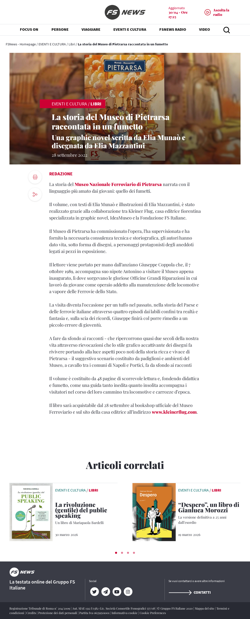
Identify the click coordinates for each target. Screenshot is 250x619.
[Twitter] (94, 591)
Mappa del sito (205, 608)
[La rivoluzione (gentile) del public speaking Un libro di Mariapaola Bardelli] (86, 513)
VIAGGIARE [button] (91, 29)
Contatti (189, 592)
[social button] (35, 194)
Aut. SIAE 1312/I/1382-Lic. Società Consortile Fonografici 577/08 (114, 608)
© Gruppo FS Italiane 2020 (175, 608)
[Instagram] (128, 591)
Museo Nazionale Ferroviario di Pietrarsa (118, 184)
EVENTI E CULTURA (52, 44)
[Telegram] (105, 591)
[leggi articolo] (31, 512)
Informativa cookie (125, 613)
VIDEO (204, 29)
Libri (72, 44)
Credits (31, 613)
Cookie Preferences (153, 613)
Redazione (61, 174)
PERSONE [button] (60, 29)
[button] (116, 553)
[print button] (35, 177)
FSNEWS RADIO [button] (172, 29)
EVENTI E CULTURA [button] (129, 29)
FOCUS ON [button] (29, 29)
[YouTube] (117, 591)
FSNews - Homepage (21, 44)
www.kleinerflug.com (174, 412)
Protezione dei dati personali (58, 613)
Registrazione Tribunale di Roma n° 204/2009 (40, 608)
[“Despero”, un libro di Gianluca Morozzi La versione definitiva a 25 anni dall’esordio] (209, 513)
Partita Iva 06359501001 (94, 613)
